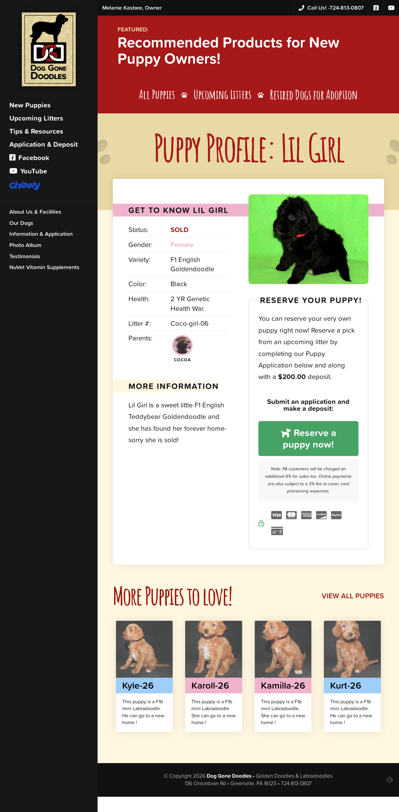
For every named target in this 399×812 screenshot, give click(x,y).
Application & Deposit (43, 146)
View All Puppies (352, 598)
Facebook (29, 159)
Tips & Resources (36, 133)
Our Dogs (21, 224)
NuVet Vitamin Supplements (44, 268)
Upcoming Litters (36, 120)
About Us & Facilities (35, 213)
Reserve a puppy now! (309, 440)
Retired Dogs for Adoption (315, 96)
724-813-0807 (331, 8)
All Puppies (158, 96)
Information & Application (41, 235)
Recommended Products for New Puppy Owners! (236, 51)
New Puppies (30, 107)
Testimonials (24, 258)
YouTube (28, 173)
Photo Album (25, 246)
